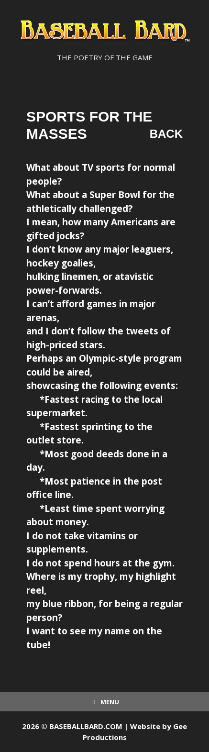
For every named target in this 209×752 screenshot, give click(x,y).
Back (166, 133)
